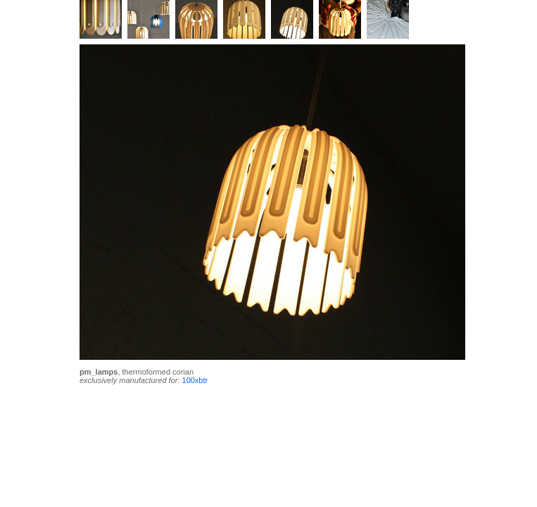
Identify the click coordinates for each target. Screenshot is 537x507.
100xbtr (195, 380)
